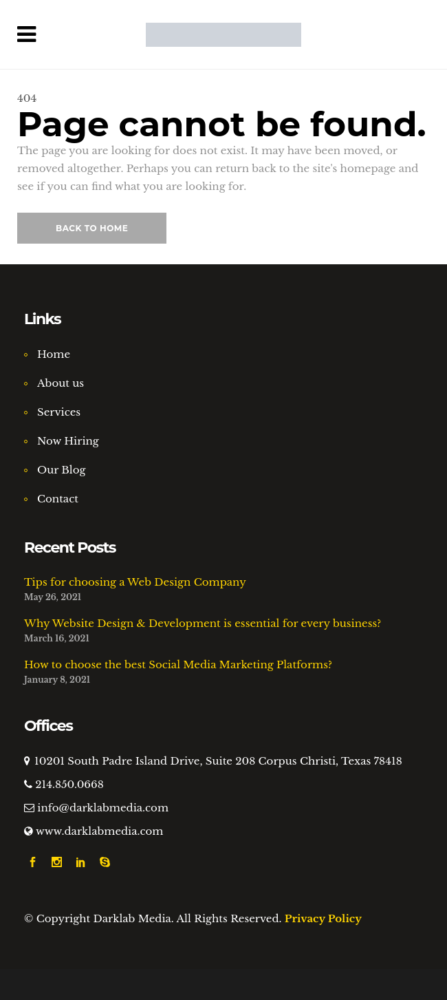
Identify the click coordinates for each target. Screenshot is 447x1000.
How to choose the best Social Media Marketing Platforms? (178, 664)
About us (60, 383)
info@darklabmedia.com (102, 807)
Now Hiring (68, 440)
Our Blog (61, 469)
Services (58, 411)
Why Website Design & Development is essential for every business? (202, 623)
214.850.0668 (69, 784)
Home (53, 354)
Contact (57, 498)
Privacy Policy (323, 918)
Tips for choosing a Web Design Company (135, 581)
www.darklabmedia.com (100, 831)
